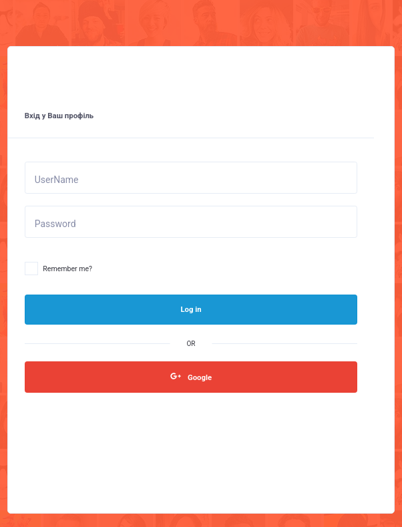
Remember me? (58, 269)
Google (191, 376)
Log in (190, 309)
